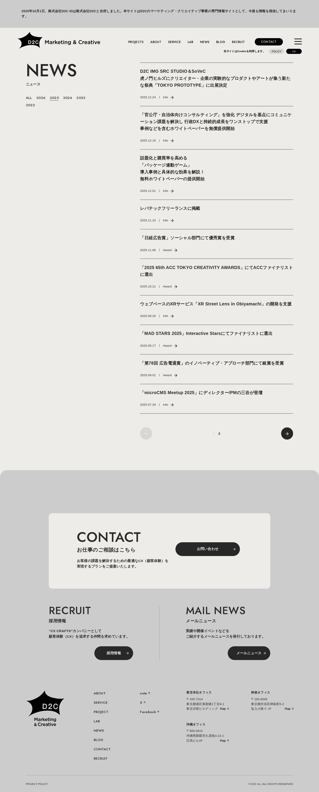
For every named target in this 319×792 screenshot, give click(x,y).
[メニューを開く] (298, 42)
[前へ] (287, 433)
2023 (80, 97)
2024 (67, 97)
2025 (54, 97)
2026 (40, 97)
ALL (29, 97)
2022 (30, 105)
